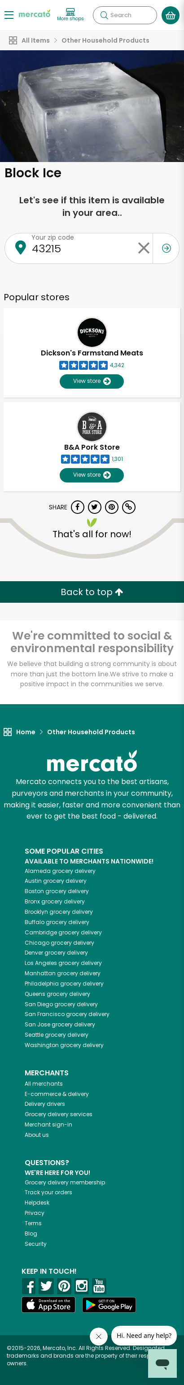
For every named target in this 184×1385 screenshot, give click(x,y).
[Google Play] (109, 1305)
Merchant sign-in (48, 1124)
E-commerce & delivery (57, 1094)
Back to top (92, 592)
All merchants (44, 1083)
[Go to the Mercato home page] (34, 12)
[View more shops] (70, 15)
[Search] (125, 15)
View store (91, 381)
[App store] (48, 1305)
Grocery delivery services (58, 1114)
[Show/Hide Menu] (8, 14)
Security (36, 1244)
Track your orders (48, 1192)
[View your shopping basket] (171, 15)
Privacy (34, 1213)
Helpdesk (37, 1202)
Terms (33, 1223)
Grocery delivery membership (65, 1182)
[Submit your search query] (104, 15)
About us (37, 1135)
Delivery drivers (45, 1104)
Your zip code (52, 237)
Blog (31, 1233)
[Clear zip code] (144, 248)
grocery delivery (60, 871)
